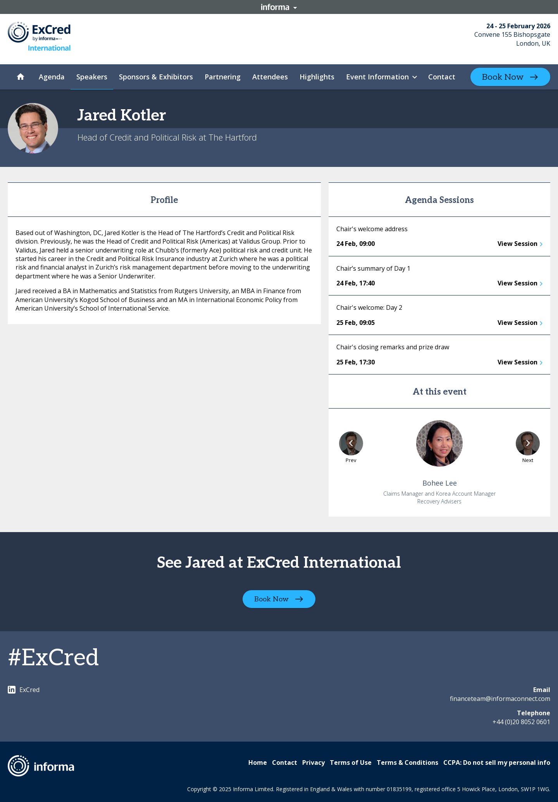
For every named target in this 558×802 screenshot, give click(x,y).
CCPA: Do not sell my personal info (496, 762)
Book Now (503, 77)
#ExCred (53, 658)
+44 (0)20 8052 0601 (521, 722)
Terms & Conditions (407, 762)
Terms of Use (351, 762)
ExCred (24, 689)
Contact (284, 762)
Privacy (313, 762)
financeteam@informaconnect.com (500, 698)
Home (257, 762)
